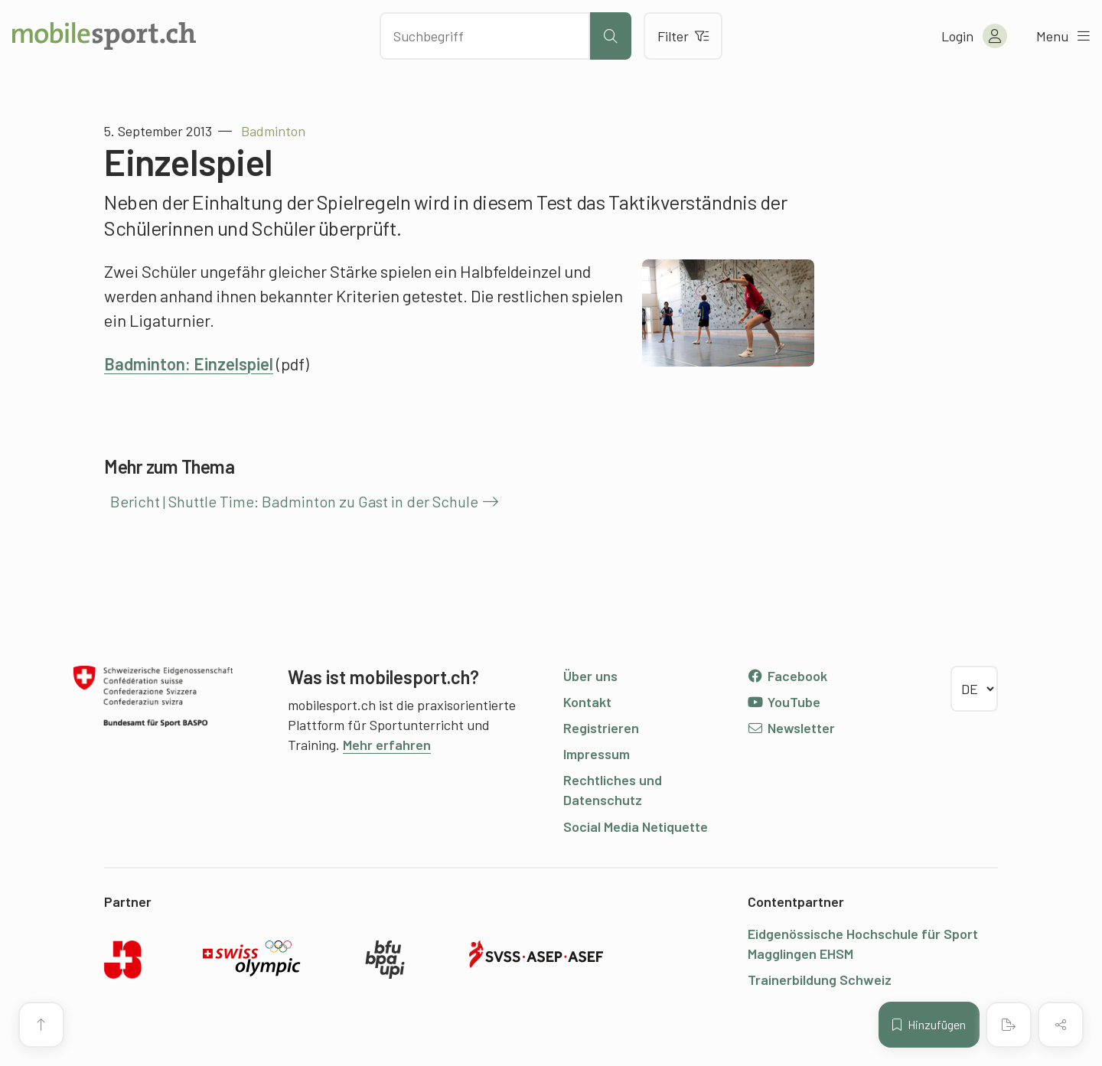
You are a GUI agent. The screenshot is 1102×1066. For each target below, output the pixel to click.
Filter (683, 36)
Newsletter (791, 727)
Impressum (596, 753)
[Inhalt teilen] (1061, 1025)
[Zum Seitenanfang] (41, 1025)
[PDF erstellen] (1009, 1025)
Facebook (787, 675)
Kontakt (587, 701)
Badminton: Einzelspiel (188, 363)
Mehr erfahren (387, 744)
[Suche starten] (610, 36)
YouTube (783, 701)
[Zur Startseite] (104, 36)
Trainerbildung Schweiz (820, 979)
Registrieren (601, 727)
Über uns (590, 675)
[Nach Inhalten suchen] (485, 36)
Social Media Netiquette (635, 826)
